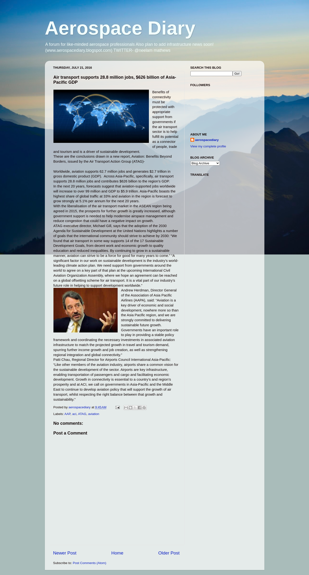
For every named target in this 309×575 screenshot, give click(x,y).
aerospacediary (207, 140)
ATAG (82, 414)
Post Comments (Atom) (89, 563)
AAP (67, 414)
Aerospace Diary (120, 28)
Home (117, 552)
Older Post (168, 552)
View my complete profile (208, 146)
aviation (93, 414)
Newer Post (65, 552)
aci (74, 414)
